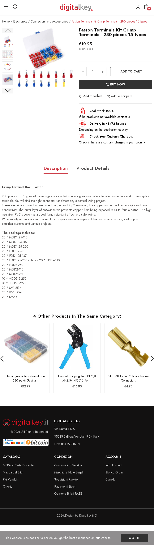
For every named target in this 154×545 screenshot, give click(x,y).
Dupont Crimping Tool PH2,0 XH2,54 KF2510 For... (77, 378)
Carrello (110, 479)
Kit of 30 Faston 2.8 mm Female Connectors (128, 378)
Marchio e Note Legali (68, 472)
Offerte (7, 486)
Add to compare (119, 96)
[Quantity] (93, 71)
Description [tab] (56, 168)
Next (7, 90)
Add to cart (131, 71)
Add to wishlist (90, 96)
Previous (7, 30)
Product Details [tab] (92, 168)
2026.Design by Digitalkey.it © (77, 515)
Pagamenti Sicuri (64, 486)
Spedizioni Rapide (66, 479)
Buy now (115, 84)
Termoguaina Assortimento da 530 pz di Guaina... (26, 378)
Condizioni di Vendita (68, 465)
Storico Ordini (114, 472)
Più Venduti (10, 479)
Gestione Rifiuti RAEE (68, 493)
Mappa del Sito (13, 472)
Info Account (113, 465)
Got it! (134, 538)
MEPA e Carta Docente (18, 465)
